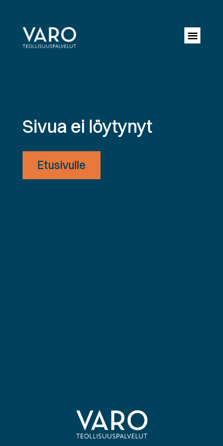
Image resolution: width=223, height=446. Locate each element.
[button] (192, 35)
